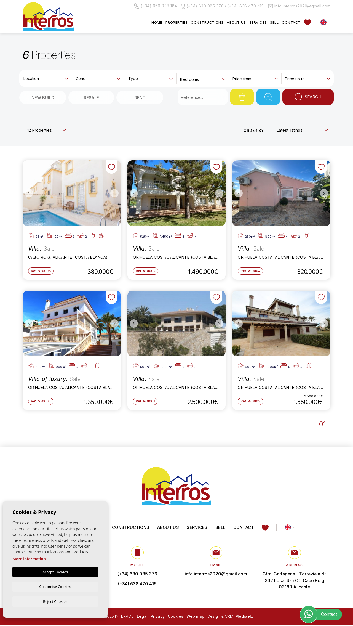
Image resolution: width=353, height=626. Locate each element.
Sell (274, 22)
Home (156, 22)
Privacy (158, 617)
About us (236, 22)
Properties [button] (176, 22)
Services (258, 22)
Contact (291, 22)
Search (308, 97)
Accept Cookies (55, 571)
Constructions (207, 22)
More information (29, 558)
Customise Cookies (55, 585)
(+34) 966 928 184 (155, 6)
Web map (195, 617)
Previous (28, 193)
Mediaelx (244, 617)
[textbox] (47, 78)
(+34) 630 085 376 (205, 6)
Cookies (175, 617)
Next (115, 193)
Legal (142, 617)
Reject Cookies (55, 601)
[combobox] (45, 78)
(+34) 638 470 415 (245, 6)
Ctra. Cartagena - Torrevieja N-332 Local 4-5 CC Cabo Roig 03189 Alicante (294, 581)
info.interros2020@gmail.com (299, 6)
